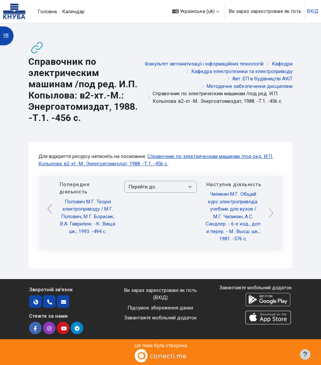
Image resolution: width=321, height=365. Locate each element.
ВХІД (312, 11)
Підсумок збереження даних (160, 308)
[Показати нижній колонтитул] (305, 354)
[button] (195, 11)
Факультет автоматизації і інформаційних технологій (204, 64)
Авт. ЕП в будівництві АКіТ (262, 79)
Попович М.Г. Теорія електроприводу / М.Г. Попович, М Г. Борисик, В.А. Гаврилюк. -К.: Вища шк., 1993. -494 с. (87, 216)
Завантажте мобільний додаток (160, 318)
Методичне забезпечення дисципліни (250, 86)
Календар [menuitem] (73, 12)
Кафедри (282, 64)
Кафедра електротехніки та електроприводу (242, 71)
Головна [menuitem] (47, 12)
